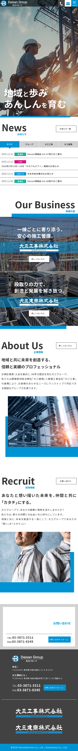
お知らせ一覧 (65, 128)
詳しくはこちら (38, 259)
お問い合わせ (65, 481)
